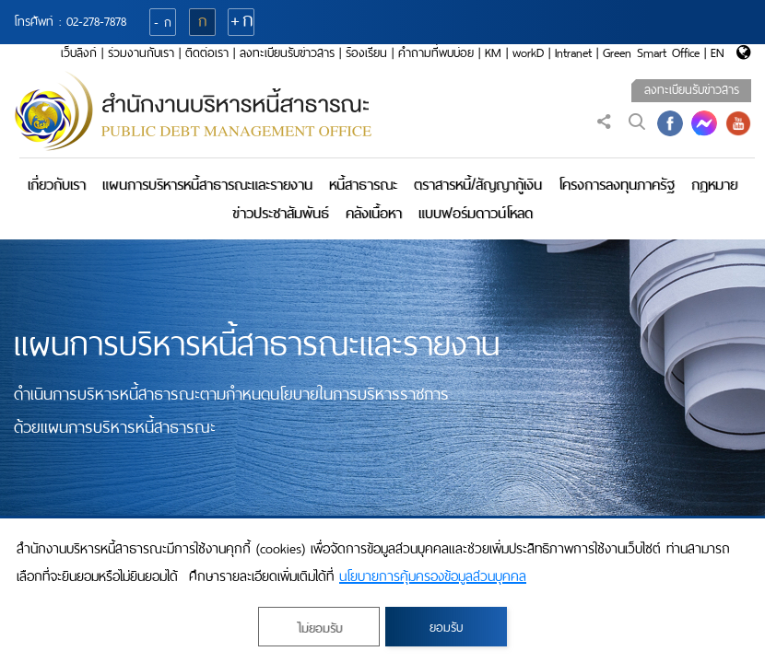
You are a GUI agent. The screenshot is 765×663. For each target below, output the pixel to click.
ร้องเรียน (366, 53)
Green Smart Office (651, 53)
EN (717, 53)
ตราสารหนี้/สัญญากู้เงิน (478, 184)
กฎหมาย (714, 184)
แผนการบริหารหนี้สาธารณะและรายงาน (207, 184)
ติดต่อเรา (207, 53)
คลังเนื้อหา (374, 213)
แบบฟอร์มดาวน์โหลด (475, 213)
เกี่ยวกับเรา (57, 184)
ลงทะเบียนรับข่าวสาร (287, 53)
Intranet (573, 53)
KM (493, 53)
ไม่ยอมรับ (319, 628)
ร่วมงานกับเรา (141, 53)
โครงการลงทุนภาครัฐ (617, 184)
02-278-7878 (96, 21)
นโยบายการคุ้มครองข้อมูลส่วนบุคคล (432, 576)
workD (528, 53)
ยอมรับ (446, 627)
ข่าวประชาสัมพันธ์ (280, 213)
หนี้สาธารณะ (363, 184)
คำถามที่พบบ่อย (436, 53)
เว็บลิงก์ (79, 53)
